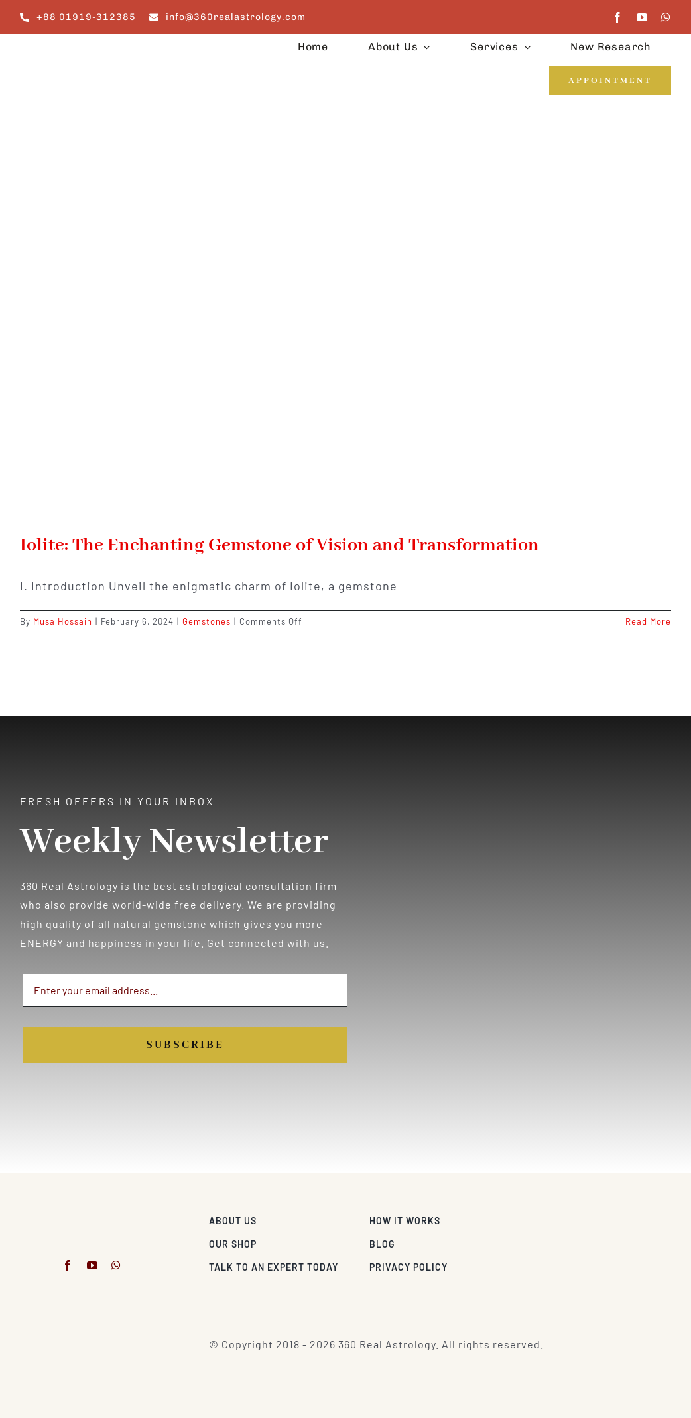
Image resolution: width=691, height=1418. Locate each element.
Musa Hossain (62, 621)
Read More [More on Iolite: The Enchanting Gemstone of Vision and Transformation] (648, 621)
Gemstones (206, 621)
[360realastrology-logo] (61, 49)
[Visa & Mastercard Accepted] (628, 1217)
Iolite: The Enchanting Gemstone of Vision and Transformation (279, 545)
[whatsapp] (666, 17)
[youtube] (642, 17)
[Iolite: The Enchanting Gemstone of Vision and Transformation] (345, 327)
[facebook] (617, 17)
